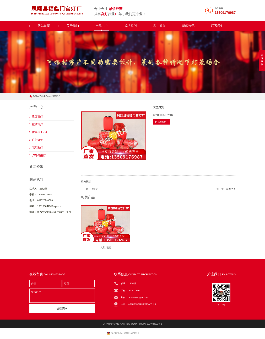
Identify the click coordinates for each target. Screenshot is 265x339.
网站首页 (44, 26)
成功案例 (130, 26)
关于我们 (73, 26)
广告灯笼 (37, 139)
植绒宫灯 (37, 124)
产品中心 (101, 26)
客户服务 (159, 26)
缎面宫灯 (37, 116)
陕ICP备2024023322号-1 (150, 324)
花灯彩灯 (37, 147)
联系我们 (217, 26)
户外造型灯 (55, 96)
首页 (35, 96)
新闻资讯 (188, 26)
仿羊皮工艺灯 (40, 132)
